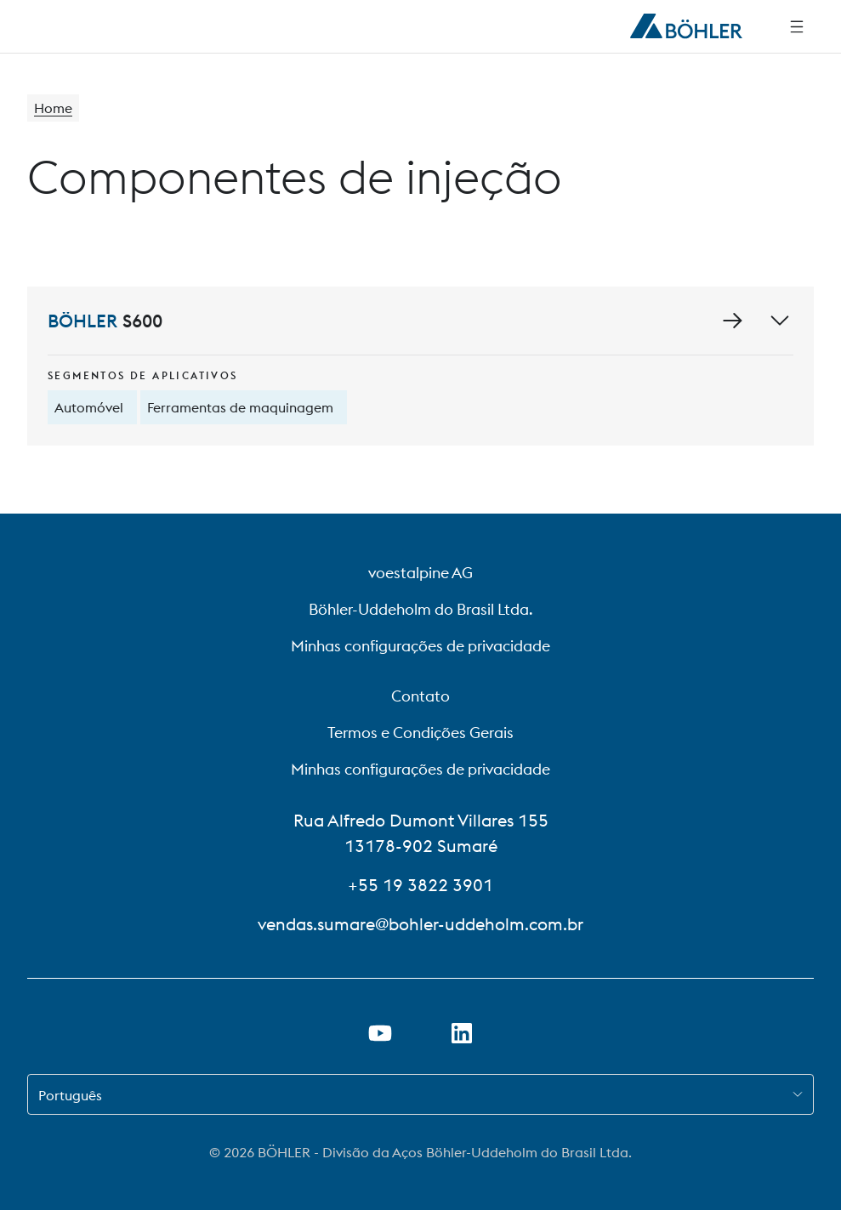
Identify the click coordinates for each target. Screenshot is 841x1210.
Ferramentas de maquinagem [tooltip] (240, 407)
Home (53, 107)
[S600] (420, 366)
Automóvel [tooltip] (88, 407)
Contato (420, 696)
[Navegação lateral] (797, 26)
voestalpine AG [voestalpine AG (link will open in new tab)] (420, 572)
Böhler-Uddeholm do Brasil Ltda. (421, 609)
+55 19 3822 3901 (420, 884)
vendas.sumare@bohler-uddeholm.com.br (420, 923)
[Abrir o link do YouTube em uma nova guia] (380, 1033)
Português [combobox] (70, 1095)
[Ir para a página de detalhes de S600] (732, 320)
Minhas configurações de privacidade (420, 646)
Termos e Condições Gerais (420, 732)
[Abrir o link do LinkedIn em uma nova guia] (461, 1033)
